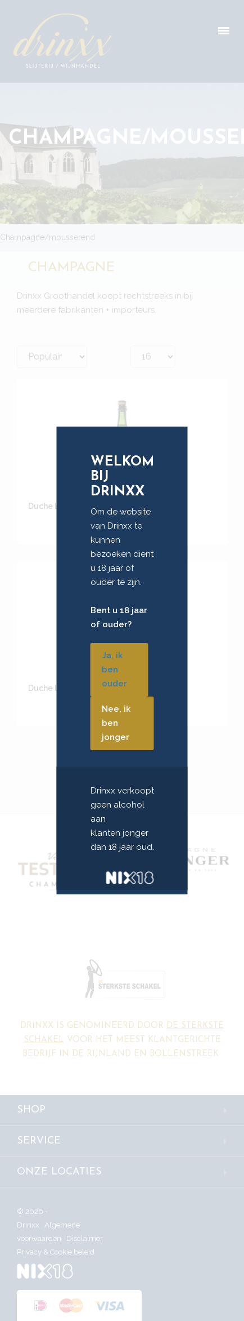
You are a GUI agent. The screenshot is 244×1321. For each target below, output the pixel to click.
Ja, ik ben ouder (114, 669)
